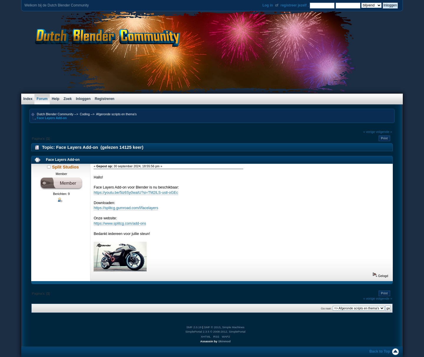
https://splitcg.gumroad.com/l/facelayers (126, 208)
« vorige (369, 132)
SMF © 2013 (212, 327)
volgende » (384, 132)
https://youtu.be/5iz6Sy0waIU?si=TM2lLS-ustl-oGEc (136, 193)
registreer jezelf (293, 5)
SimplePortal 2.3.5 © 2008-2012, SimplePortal (215, 331)
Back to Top (380, 351)
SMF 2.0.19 (194, 327)
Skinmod (224, 341)
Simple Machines (233, 327)
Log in (267, 5)
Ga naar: (326, 308)
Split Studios (65, 166)
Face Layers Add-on (63, 160)
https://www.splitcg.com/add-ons (120, 223)
